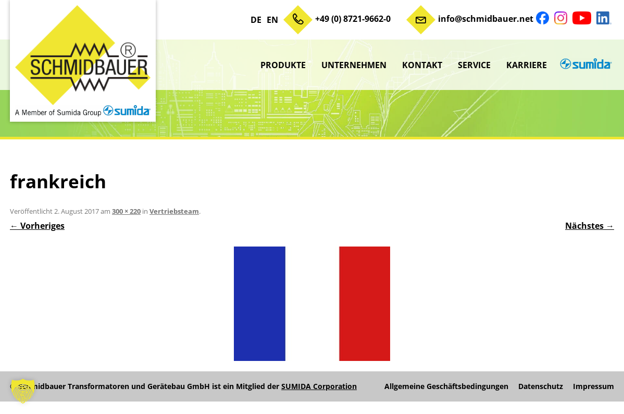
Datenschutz (540, 386)
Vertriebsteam (174, 211)
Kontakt (422, 65)
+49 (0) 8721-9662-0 (353, 18)
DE (256, 20)
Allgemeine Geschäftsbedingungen (446, 386)
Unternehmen (353, 65)
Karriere (526, 65)
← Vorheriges (37, 225)
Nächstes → (589, 225)
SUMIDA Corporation (319, 386)
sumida (584, 65)
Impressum (593, 386)
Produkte (283, 65)
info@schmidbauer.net (485, 18)
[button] (23, 391)
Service (474, 65)
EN (272, 20)
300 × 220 (126, 211)
